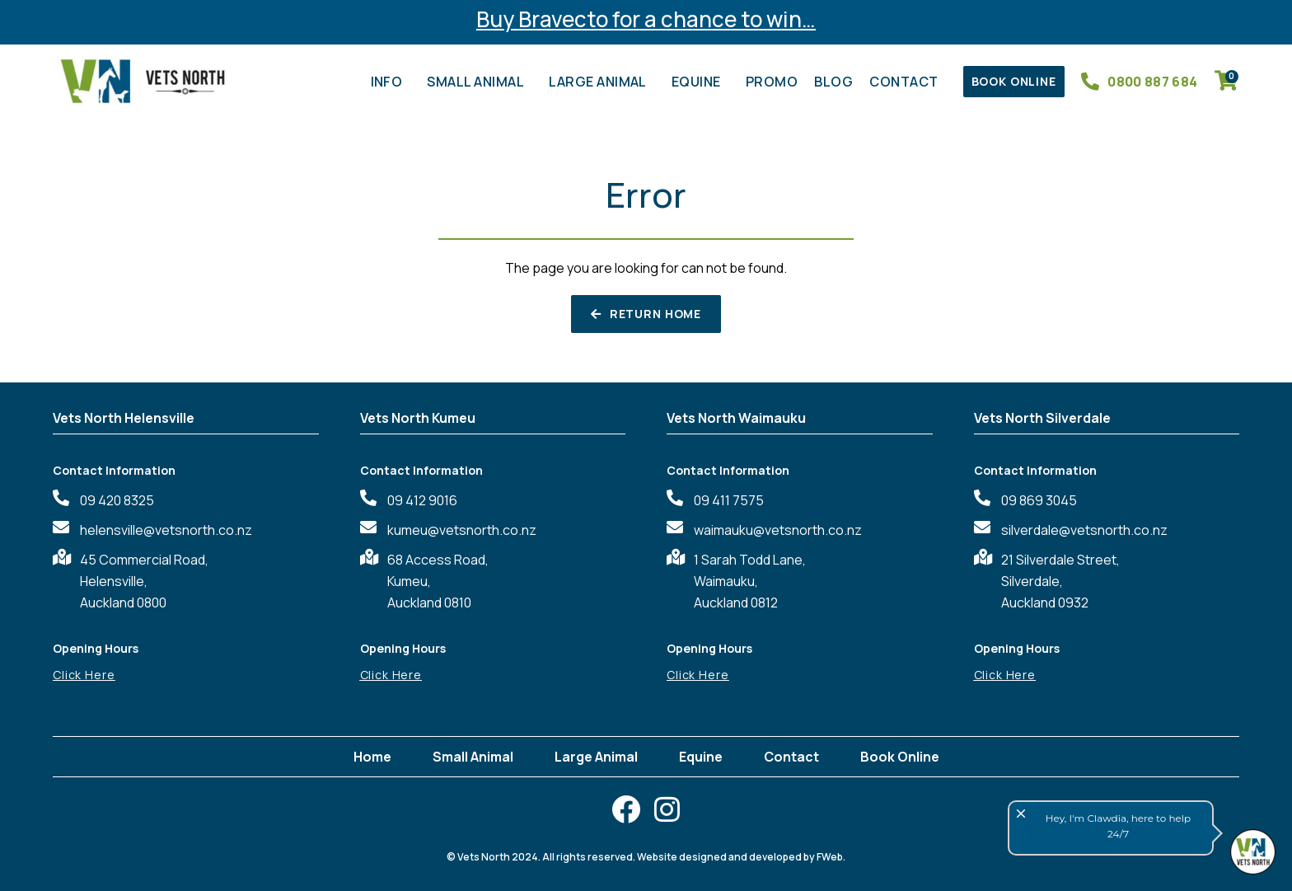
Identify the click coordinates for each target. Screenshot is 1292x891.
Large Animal (602, 82)
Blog (833, 82)
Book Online (899, 757)
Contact (907, 82)
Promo (772, 82)
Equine (700, 82)
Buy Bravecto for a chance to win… (646, 19)
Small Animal (479, 82)
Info (391, 82)
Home (372, 757)
